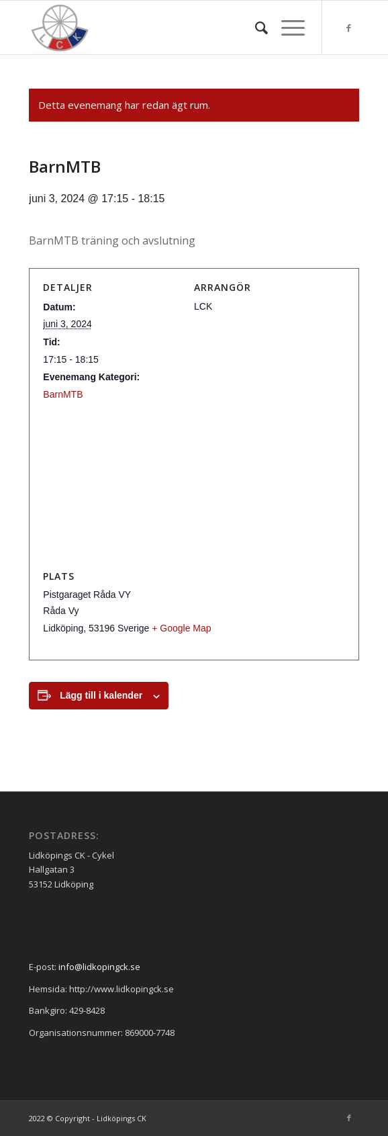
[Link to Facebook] (349, 27)
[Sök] (255, 27)
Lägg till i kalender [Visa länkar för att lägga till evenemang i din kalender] (101, 695)
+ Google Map (181, 628)
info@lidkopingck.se (99, 967)
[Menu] (286, 27)
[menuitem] (255, 27)
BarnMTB (63, 394)
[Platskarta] (193, 485)
